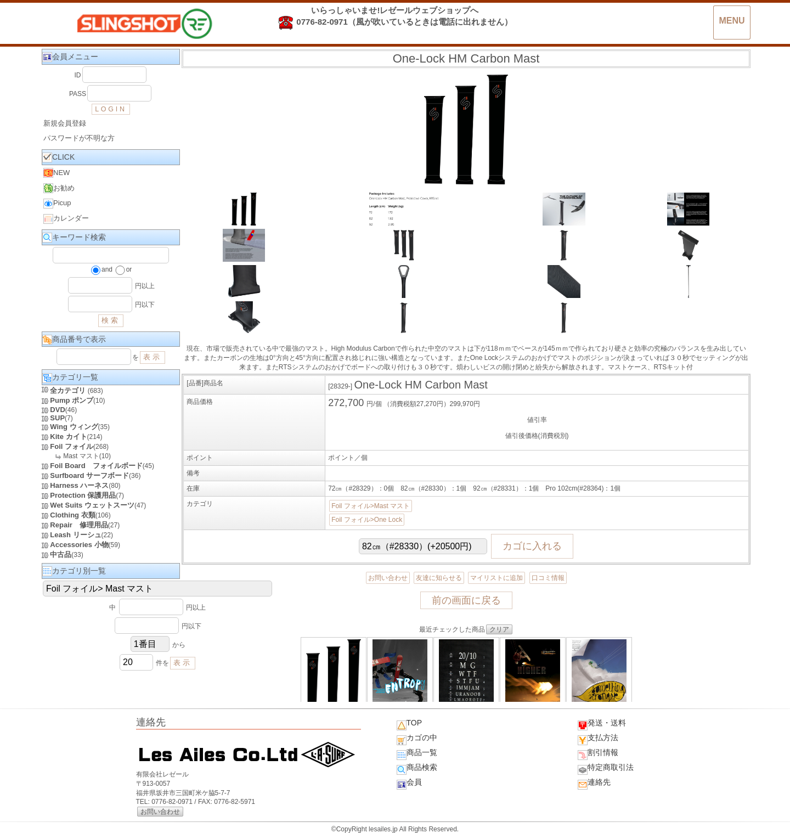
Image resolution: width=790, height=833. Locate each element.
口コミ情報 (548, 578)
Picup (57, 204)
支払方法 (598, 739)
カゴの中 (417, 739)
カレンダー (66, 219)
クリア (499, 629)
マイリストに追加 (496, 578)
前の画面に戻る (466, 600)
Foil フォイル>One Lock (366, 520)
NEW (56, 173)
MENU (731, 20)
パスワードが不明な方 (79, 138)
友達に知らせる (439, 578)
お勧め (59, 188)
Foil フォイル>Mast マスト (370, 506)
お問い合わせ (388, 578)
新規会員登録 (64, 123)
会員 (409, 784)
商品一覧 (417, 754)
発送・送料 (602, 724)
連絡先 (594, 784)
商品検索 (417, 769)
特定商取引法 (606, 769)
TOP (409, 724)
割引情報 (598, 754)
